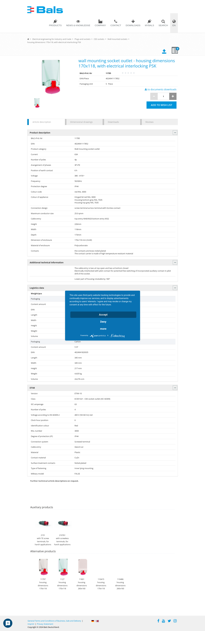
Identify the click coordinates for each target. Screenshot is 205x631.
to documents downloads (161, 89)
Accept (103, 314)
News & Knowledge (78, 25)
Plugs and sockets (82, 39)
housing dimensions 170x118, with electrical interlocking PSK (54, 42)
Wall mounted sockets (117, 39)
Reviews (149, 122)
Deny (103, 321)
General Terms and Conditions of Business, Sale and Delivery (54, 620)
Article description (42, 122)
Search (163, 25)
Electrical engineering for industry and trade (51, 39)
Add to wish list (161, 105)
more (103, 328)
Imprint (31, 624)
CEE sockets (99, 39)
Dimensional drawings (81, 122)
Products (55, 25)
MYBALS (149, 25)
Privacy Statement (45, 624)
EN (174, 25)
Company (100, 25)
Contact (116, 25)
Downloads (133, 25)
